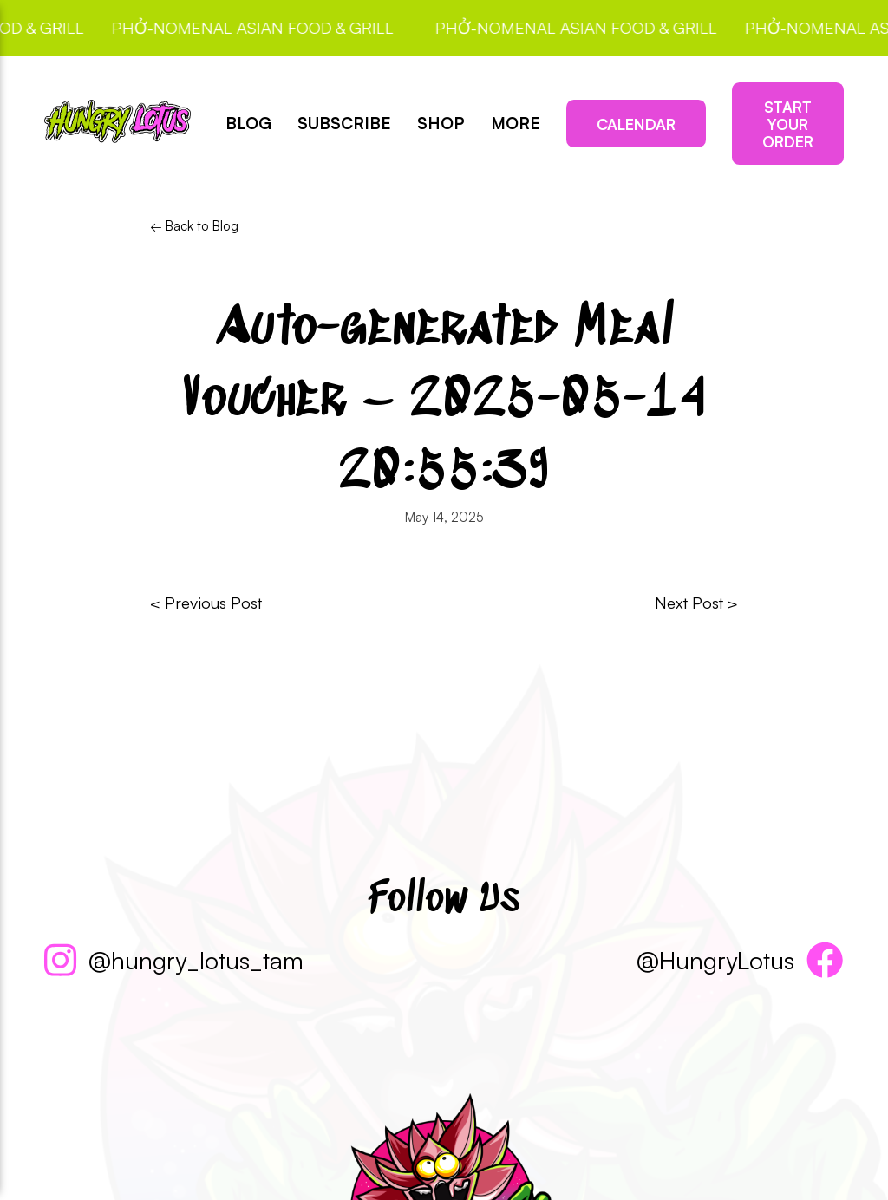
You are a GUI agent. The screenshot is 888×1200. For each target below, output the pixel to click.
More (515, 124)
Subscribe (344, 124)
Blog (248, 124)
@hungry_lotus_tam (174, 960)
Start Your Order (787, 124)
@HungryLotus (740, 960)
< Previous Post (206, 602)
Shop (441, 124)
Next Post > (696, 602)
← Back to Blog (194, 226)
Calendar (636, 124)
